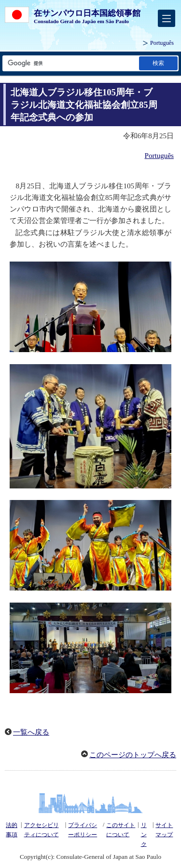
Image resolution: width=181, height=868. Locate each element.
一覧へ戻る (31, 732)
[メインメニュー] (166, 18)
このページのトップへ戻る (132, 755)
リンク (144, 835)
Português (162, 42)
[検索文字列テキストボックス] (70, 63)
